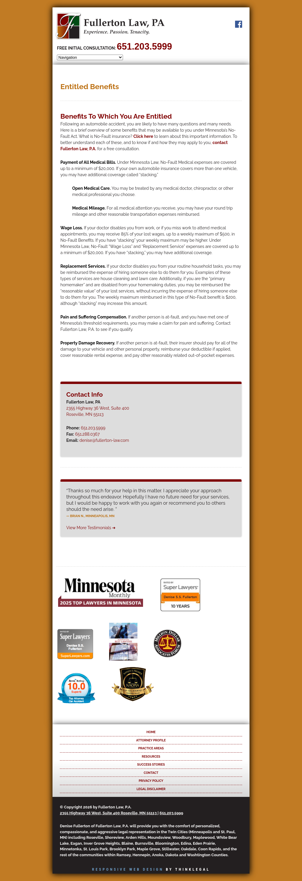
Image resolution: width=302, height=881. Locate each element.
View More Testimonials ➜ (91, 527)
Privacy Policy (151, 780)
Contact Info (84, 394)
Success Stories (151, 764)
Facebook (238, 24)
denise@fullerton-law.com (104, 440)
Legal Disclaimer (151, 789)
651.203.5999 (144, 46)
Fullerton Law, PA (110, 26)
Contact (151, 772)
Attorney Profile (151, 740)
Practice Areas (151, 748)
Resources (151, 756)
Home (150, 732)
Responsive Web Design (127, 869)
